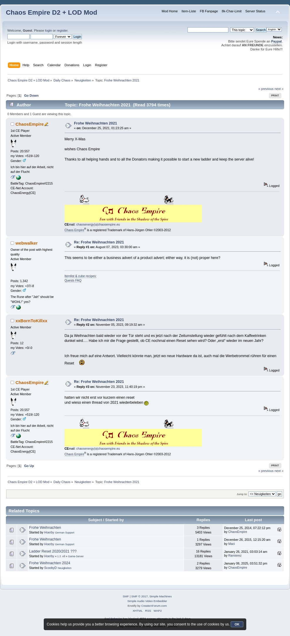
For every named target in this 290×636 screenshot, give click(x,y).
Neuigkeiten (64, 568)
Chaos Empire (74, 230)
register (62, 30)
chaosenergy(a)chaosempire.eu (98, 224)
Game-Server (76, 556)
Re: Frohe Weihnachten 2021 (99, 242)
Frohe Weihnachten (45, 528)
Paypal (276, 41)
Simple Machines (160, 596)
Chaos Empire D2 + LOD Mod (51, 12)
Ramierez (235, 555)
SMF (126, 596)
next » (279, 89)
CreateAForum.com (154, 605)
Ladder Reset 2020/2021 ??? (53, 551)
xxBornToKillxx (32, 320)
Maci (231, 543)
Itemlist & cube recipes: (81, 276)
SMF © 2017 (139, 596)
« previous (266, 89)
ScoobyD (50, 567)
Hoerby (49, 532)
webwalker (27, 243)
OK (237, 624)
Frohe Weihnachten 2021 (95, 123)
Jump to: (242, 494)
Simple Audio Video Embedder (147, 601)
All (63, 556)
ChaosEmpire (30, 124)
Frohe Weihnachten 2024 (49, 563)
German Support (64, 532)
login (48, 30)
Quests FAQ (73, 280)
